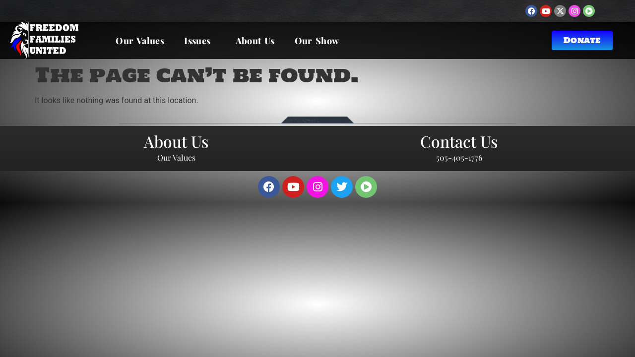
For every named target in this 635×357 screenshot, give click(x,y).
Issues (199, 41)
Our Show (317, 41)
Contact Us (459, 141)
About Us (255, 41)
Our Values (140, 41)
